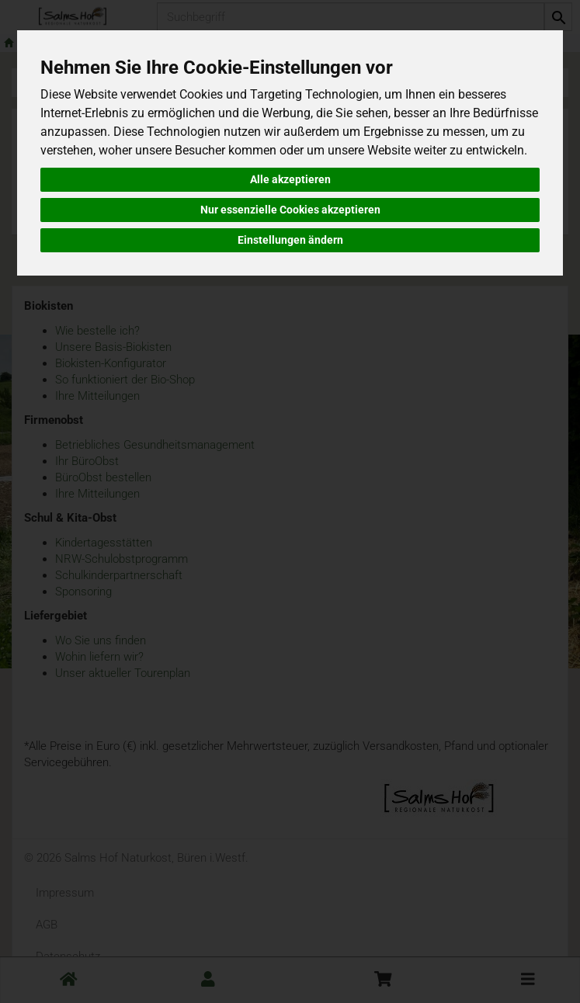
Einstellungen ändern (290, 240)
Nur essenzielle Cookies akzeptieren (290, 209)
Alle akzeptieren (290, 179)
